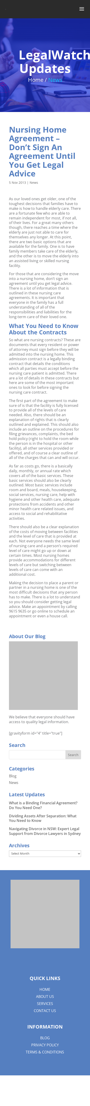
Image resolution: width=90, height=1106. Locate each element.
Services (45, 1003)
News (34, 182)
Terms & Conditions (45, 1052)
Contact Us (45, 1010)
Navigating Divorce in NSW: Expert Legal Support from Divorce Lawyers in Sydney (45, 831)
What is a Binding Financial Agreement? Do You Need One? (43, 805)
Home (44, 989)
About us (45, 996)
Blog (13, 775)
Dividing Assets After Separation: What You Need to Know (42, 818)
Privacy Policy (45, 1044)
